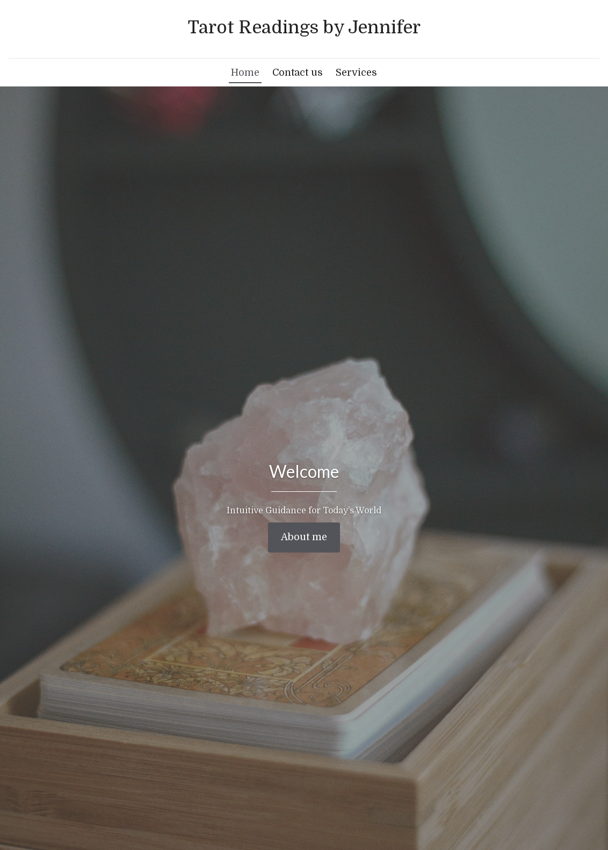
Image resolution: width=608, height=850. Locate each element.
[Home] (304, 28)
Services (356, 72)
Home (245, 72)
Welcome (304, 471)
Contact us (297, 72)
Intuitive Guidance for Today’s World (304, 510)
